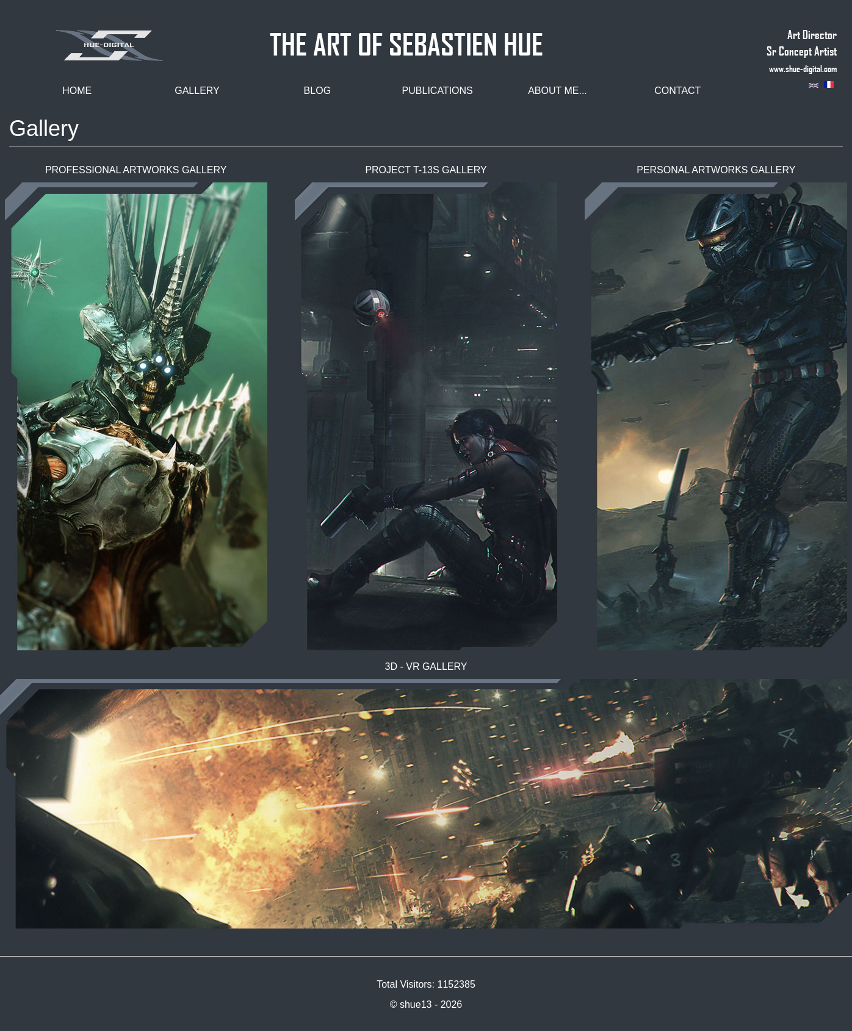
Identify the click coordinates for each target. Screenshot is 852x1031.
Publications (437, 90)
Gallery (197, 90)
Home (77, 90)
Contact (677, 90)
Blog (317, 90)
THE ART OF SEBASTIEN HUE (406, 38)
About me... (557, 90)
